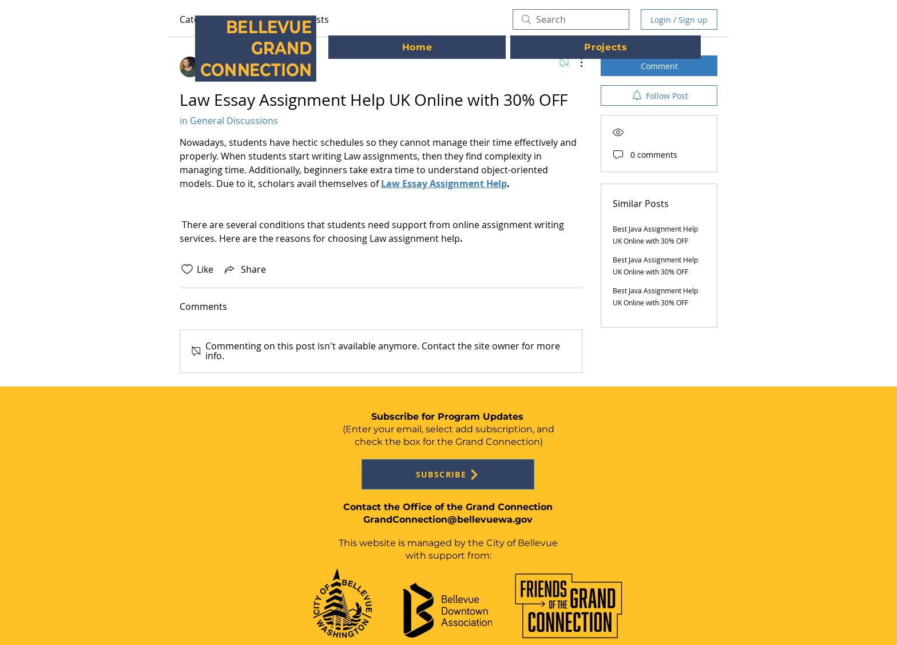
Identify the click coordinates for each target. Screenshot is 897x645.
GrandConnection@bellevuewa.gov (448, 519)
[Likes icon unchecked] (187, 269)
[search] (571, 19)
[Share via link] (244, 269)
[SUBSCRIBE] (448, 474)
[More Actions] (575, 62)
